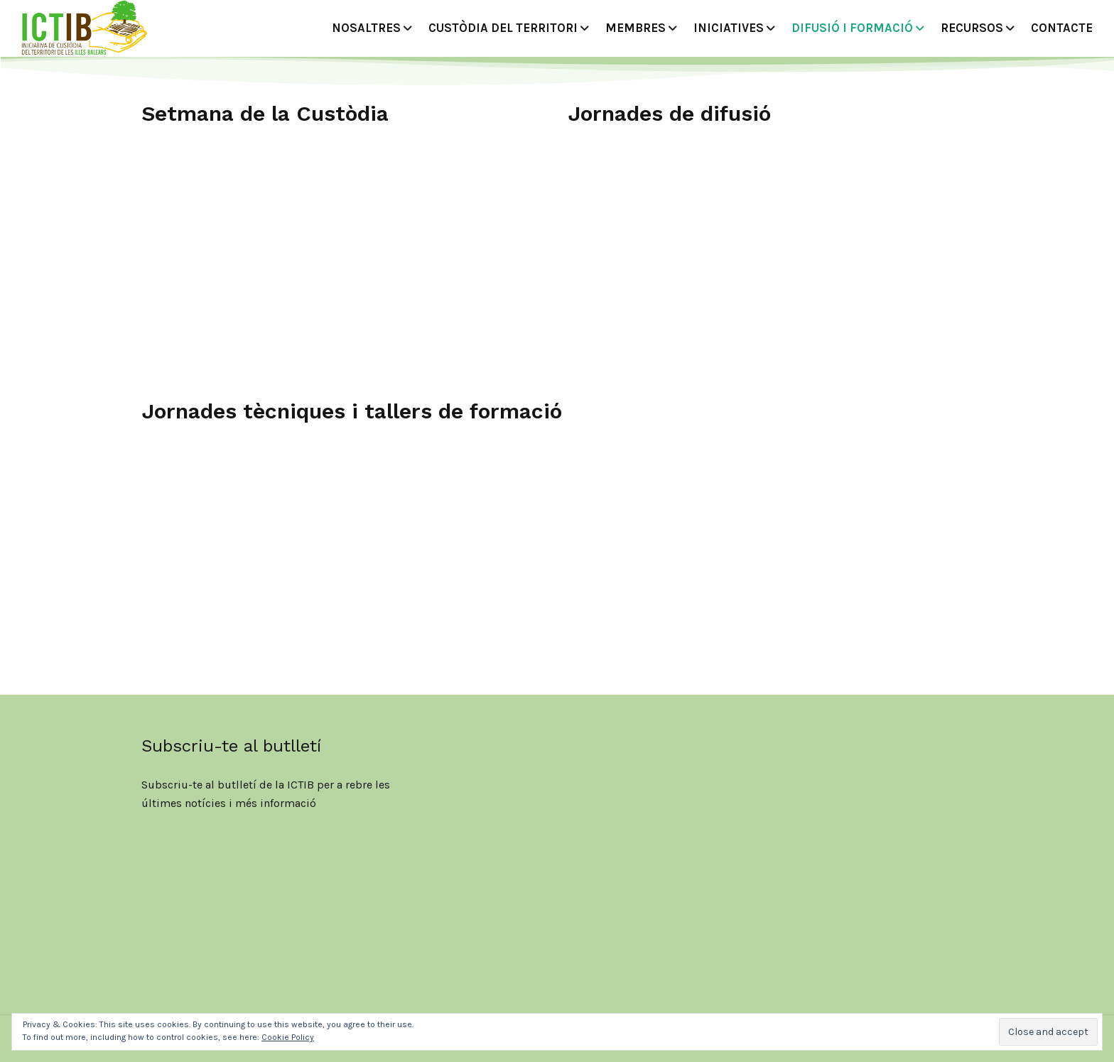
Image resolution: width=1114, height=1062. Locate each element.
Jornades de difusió (669, 113)
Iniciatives (728, 28)
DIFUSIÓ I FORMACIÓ (852, 28)
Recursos (972, 28)
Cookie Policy (287, 1037)
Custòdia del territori (503, 28)
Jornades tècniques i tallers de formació (351, 411)
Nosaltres (366, 28)
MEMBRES (635, 28)
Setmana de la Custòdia (265, 113)
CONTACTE (1062, 28)
